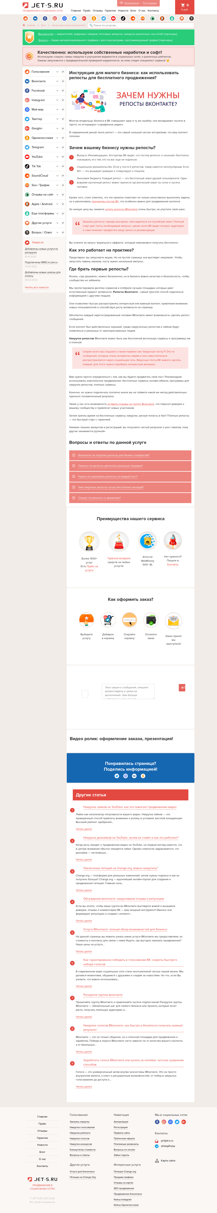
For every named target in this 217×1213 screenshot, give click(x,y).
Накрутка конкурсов (81, 1144)
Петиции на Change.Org (83, 1177)
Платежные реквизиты (126, 1144)
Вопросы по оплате (124, 1149)
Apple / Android (42, 204)
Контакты (153, 10)
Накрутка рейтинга (80, 1132)
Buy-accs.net (45, 34)
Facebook (38, 90)
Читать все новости (37, 287)
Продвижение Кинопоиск (128, 1193)
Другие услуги (42, 223)
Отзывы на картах (123, 1182)
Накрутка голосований (82, 1127)
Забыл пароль (121, 1155)
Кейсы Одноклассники (126, 1205)
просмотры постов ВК (105, 201)
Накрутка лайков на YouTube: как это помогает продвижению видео (129, 807)
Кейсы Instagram (123, 1199)
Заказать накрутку (80, 1121)
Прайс (87, 10)
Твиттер (37, 119)
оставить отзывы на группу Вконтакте (130, 404)
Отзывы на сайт (42, 194)
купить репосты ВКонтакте (121, 209)
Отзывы (98, 10)
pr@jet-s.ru (167, 1140)
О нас (142, 10)
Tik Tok (36, 166)
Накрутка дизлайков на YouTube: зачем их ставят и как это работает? (130, 838)
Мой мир (37, 109)
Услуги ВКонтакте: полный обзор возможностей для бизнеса (125, 929)
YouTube (37, 157)
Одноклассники (42, 138)
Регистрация (150, 3)
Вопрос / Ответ (42, 232)
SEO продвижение (124, 1188)
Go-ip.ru (43, 40)
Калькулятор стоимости (83, 1149)
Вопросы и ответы (80, 1155)
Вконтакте (39, 81)
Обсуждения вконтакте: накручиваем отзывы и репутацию (123, 899)
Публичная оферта (124, 1138)
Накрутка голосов (79, 1138)
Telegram (38, 147)
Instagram (38, 100)
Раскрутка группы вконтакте (103, 995)
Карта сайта (168, 1160)
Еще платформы (43, 213)
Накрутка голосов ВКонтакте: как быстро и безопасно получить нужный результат (132, 1028)
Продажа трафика (123, 1177)
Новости (123, 10)
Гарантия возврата (118, 558)
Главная (76, 10)
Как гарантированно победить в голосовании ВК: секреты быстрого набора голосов (130, 962)
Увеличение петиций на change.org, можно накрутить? (120, 868)
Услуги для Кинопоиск (82, 1171)
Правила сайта (122, 1132)
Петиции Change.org (125, 1171)
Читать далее (84, 829)
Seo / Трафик (40, 185)
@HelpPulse (168, 1146)
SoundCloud (40, 176)
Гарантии (110, 10)
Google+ (37, 128)
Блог (133, 10)
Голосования (40, 72)
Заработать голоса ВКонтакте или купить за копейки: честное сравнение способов (133, 1062)
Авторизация (131, 3)
